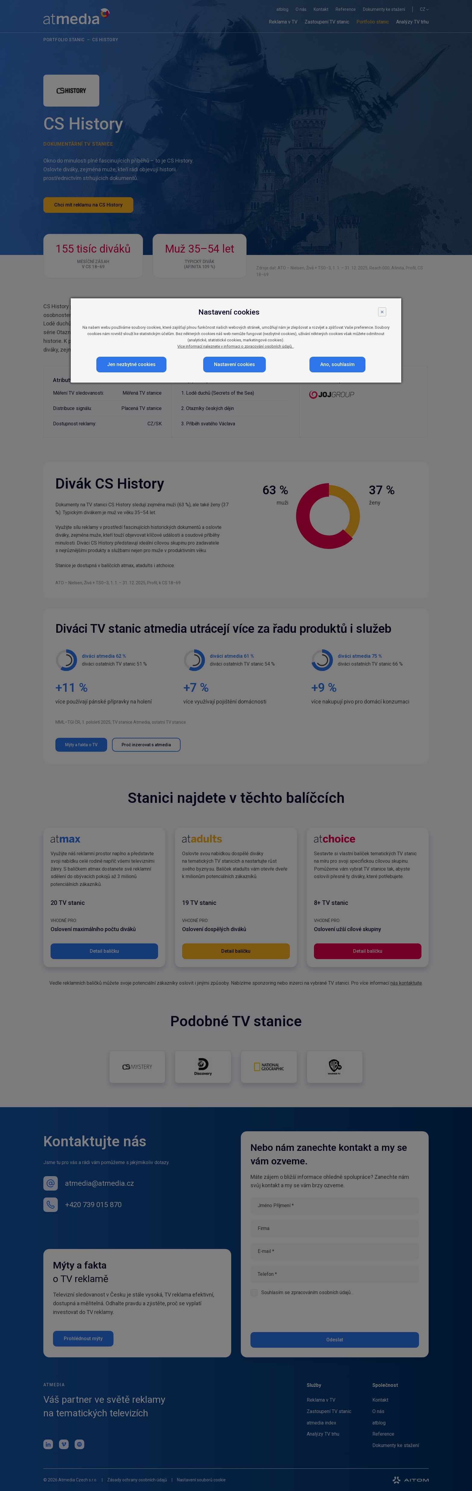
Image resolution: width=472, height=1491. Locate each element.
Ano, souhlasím (337, 364)
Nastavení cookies (234, 364)
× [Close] (382, 311)
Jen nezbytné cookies (131, 364)
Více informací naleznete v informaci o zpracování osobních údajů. (235, 346)
